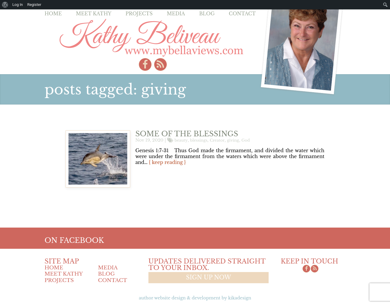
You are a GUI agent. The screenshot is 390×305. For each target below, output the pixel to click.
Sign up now (208, 277)
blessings (198, 140)
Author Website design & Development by (195, 298)
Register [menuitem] (34, 4)
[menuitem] (5, 4)
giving (233, 140)
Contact (242, 13)
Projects (139, 13)
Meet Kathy (93, 13)
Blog (207, 13)
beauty (181, 140)
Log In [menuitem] (17, 4)
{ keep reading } (167, 162)
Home (53, 13)
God (245, 140)
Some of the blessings (186, 134)
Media (176, 13)
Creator (217, 140)
